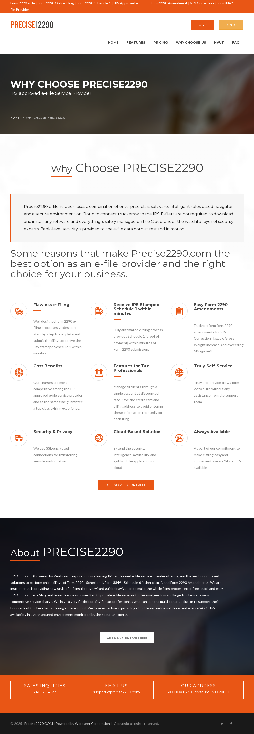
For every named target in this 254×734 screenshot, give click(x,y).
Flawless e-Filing (51, 304)
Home (113, 42)
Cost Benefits (47, 366)
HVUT (219, 42)
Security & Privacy (52, 431)
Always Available (212, 431)
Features (136, 42)
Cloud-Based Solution (137, 431)
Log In (202, 25)
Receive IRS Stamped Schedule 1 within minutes (136, 309)
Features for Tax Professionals (131, 368)
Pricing (160, 42)
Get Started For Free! (126, 485)
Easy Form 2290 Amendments (211, 307)
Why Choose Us (191, 42)
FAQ (236, 42)
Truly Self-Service (213, 366)
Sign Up (231, 25)
